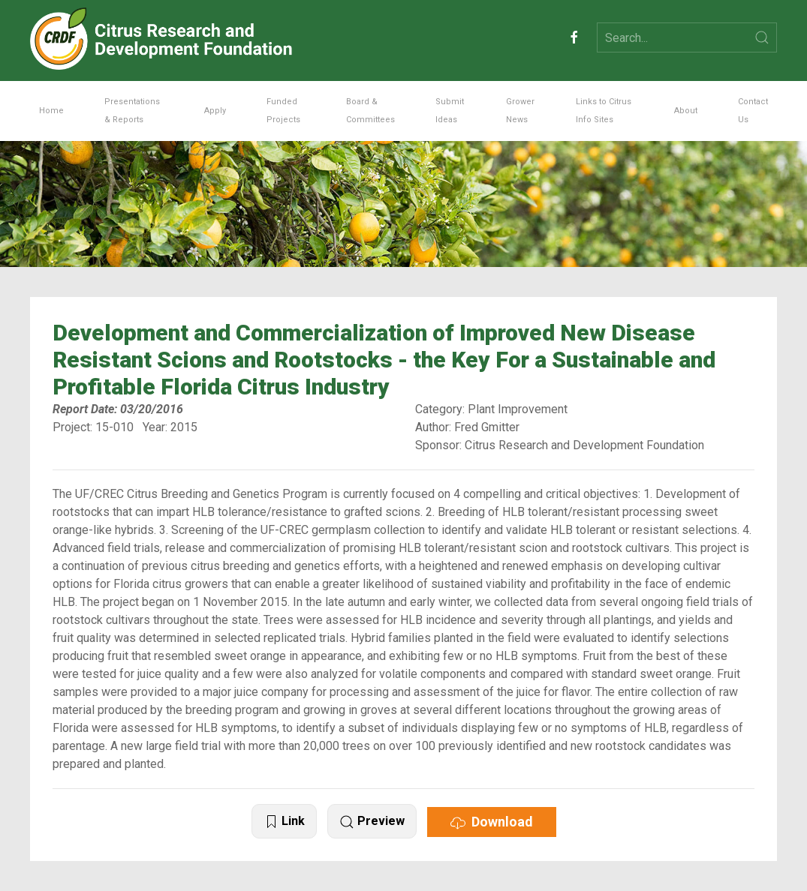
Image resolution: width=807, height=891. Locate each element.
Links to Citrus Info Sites (603, 110)
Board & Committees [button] (370, 110)
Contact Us (753, 110)
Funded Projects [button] (283, 110)
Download (491, 822)
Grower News (520, 110)
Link (284, 822)
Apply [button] (215, 111)
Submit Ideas (449, 110)
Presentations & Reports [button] (132, 110)
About (685, 111)
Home (51, 111)
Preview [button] (372, 822)
